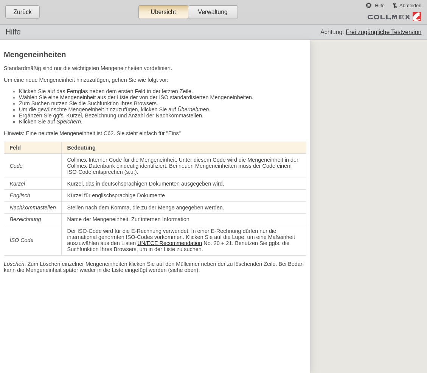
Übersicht (163, 12)
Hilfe (380, 5)
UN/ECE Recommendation (169, 243)
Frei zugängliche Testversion (383, 32)
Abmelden (410, 5)
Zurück (22, 12)
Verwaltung (212, 12)
